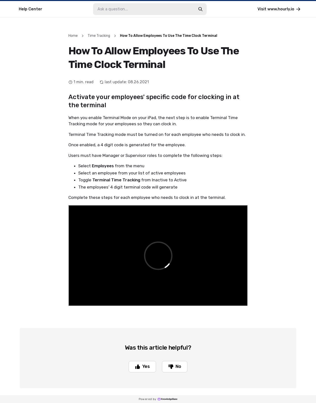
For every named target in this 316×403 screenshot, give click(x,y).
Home (73, 36)
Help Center (30, 9)
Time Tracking (99, 36)
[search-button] (200, 9)
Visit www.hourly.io (279, 9)
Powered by (158, 399)
